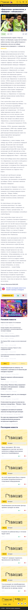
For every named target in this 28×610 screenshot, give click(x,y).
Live (9, 604)
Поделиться (7, 295)
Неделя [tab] (14, 363)
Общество (8, 374)
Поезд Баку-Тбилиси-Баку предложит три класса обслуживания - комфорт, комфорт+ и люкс (13, 387)
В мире (7, 381)
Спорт (3, 34)
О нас (5, 604)
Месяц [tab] (23, 363)
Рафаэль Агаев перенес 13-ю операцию (11, 322)
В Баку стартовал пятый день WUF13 (10, 336)
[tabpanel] (14, 396)
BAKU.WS (3, 48)
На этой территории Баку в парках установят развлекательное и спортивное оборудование (13, 479)
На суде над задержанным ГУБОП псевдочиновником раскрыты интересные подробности (12, 419)
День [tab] (5, 363)
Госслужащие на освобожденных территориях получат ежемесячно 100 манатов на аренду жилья (13, 586)
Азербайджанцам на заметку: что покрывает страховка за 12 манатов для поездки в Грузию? (14, 369)
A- (23, 34)
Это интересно (8, 414)
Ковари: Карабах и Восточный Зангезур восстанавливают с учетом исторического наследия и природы (11, 329)
